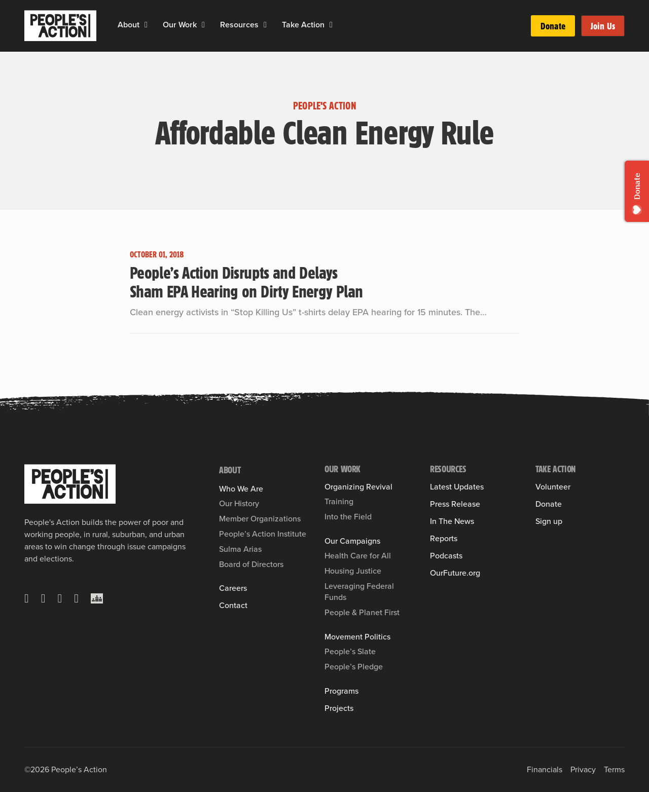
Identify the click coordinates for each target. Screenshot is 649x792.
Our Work (180, 24)
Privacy (583, 769)
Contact (233, 605)
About (128, 24)
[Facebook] (43, 598)
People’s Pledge (353, 666)
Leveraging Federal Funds (359, 591)
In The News (452, 521)
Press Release (455, 504)
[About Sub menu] (146, 25)
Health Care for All (357, 555)
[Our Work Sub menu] (203, 25)
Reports (443, 539)
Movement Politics (357, 637)
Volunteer (552, 487)
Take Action (303, 24)
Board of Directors (251, 564)
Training (338, 501)
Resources (239, 24)
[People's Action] (70, 484)
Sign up (548, 521)
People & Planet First (362, 612)
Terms (614, 769)
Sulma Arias (240, 549)
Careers (233, 588)
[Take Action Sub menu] (331, 25)
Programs (341, 691)
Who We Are (241, 489)
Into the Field (348, 516)
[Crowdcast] (97, 598)
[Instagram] (60, 598)
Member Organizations (260, 518)
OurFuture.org (455, 573)
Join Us (603, 25)
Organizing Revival (358, 487)
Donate (552, 25)
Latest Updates (457, 487)
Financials (544, 769)
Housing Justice (352, 571)
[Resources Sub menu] (265, 25)
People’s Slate (350, 651)
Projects (338, 708)
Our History (239, 503)
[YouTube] (76, 598)
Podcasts (446, 556)
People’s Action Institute (262, 534)
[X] (26, 598)
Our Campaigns (352, 541)
